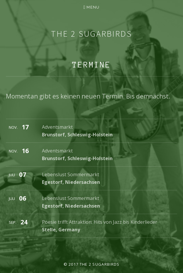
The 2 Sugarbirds (91, 33)
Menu (93, 7)
